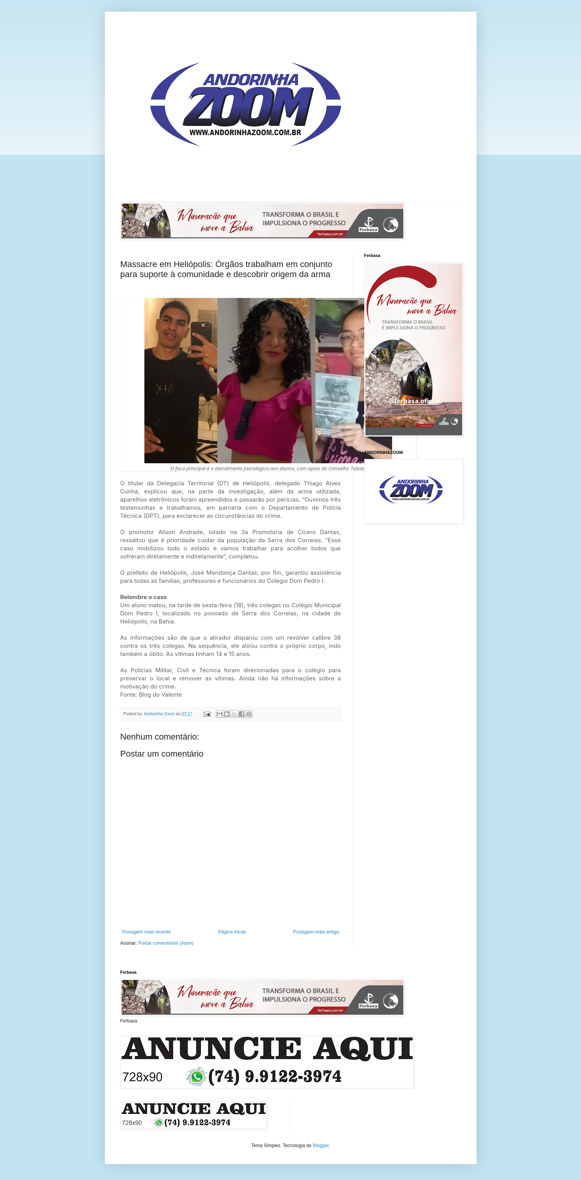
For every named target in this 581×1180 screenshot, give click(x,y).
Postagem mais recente (146, 932)
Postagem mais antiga (316, 932)
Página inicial (232, 932)
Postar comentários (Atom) (166, 943)
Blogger (321, 1145)
